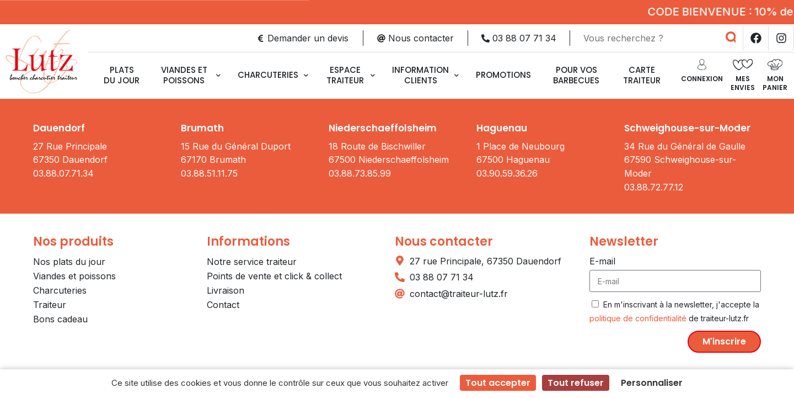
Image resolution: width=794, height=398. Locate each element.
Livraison (225, 290)
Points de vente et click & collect (274, 276)
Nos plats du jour (69, 261)
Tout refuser (576, 382)
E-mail (602, 261)
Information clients (425, 75)
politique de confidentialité (637, 318)
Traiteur (49, 304)
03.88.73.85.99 (360, 173)
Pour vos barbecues (576, 75)
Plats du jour (122, 75)
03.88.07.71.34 (63, 173)
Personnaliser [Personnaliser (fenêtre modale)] (652, 382)
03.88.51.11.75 (209, 173)
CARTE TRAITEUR (642, 75)
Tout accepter (497, 382)
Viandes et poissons (191, 75)
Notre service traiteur (252, 261)
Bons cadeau (60, 319)
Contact (223, 304)
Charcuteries (273, 75)
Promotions (503, 75)
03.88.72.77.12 (653, 187)
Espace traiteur (350, 75)
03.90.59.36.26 (507, 173)
